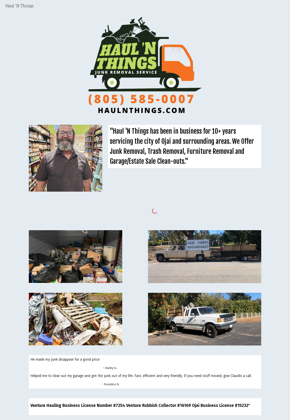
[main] (184, 146)
